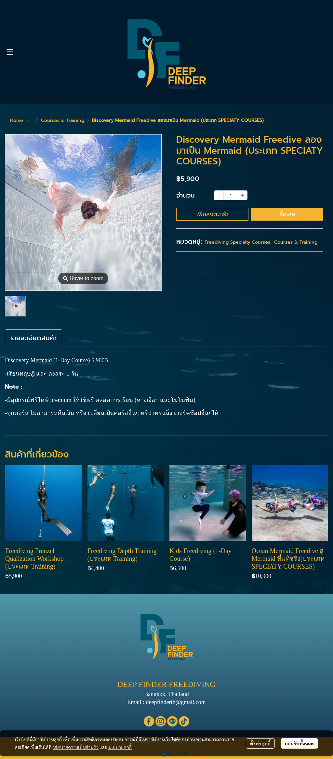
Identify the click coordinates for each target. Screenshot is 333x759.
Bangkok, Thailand (166, 694)
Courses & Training (62, 120)
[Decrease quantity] (218, 195)
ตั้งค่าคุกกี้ (260, 743)
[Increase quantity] (242, 195)
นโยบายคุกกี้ (120, 747)
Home (16, 120)
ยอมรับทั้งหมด (299, 743)
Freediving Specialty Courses (238, 242)
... (32, 120)
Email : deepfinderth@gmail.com (166, 702)
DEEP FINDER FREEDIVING (166, 684)
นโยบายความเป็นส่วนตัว (76, 747)
